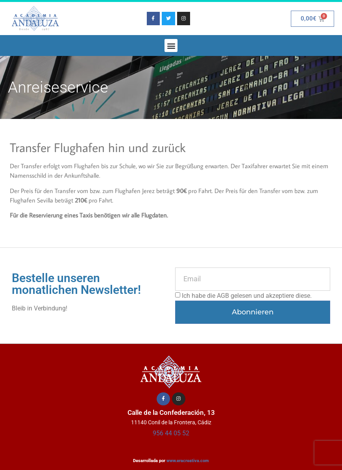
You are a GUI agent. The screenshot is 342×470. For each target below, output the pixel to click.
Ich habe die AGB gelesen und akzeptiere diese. (247, 295)
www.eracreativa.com (187, 460)
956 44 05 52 (171, 433)
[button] (171, 45)
